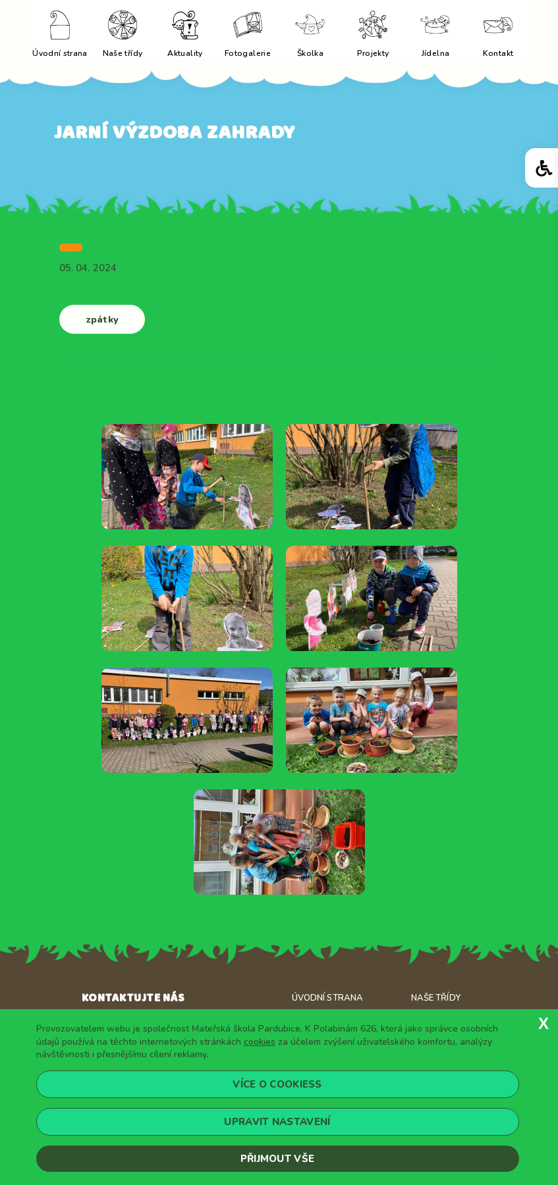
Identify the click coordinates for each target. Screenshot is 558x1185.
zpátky (102, 318)
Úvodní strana (328, 997)
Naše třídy (435, 997)
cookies (259, 1042)
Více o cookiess (277, 1084)
